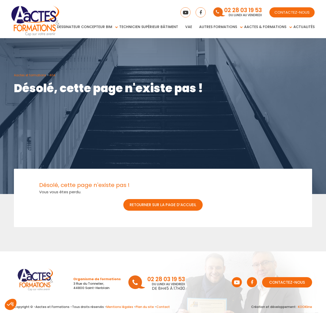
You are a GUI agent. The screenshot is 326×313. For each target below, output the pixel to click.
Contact (163, 307)
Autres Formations (218, 26)
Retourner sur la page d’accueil (163, 204)
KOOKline (305, 307)
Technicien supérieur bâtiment (148, 26)
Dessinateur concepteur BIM (84, 26)
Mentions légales (119, 307)
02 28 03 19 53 (243, 10)
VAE (188, 26)
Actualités (304, 26)
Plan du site (145, 307)
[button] (11, 304)
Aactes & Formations (265, 26)
